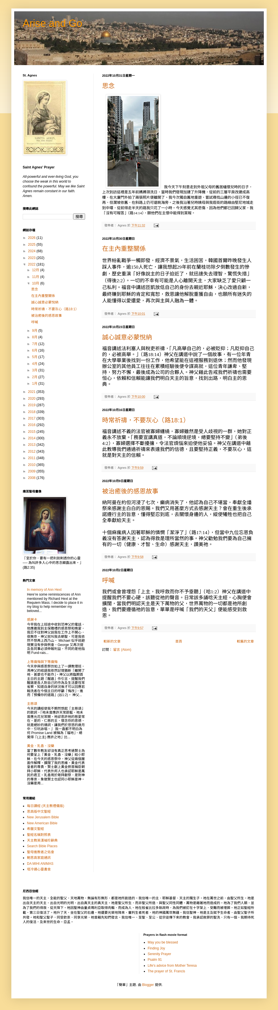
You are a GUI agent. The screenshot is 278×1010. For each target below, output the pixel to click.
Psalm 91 (155, 960)
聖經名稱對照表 (39, 835)
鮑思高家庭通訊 (39, 858)
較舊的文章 (245, 641)
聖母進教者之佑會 (40, 852)
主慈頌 (32, 704)
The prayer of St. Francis (166, 971)
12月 (36, 270)
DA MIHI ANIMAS (40, 864)
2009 (32, 471)
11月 (36, 277)
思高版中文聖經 (39, 812)
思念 (108, 85)
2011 (32, 458)
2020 (32, 399)
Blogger (148, 985)
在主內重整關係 (124, 248)
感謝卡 (32, 620)
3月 (35, 370)
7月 (35, 344)
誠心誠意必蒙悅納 (127, 337)
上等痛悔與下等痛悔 (42, 662)
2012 (32, 451)
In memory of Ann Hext (44, 590)
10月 (36, 283)
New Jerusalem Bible (43, 817)
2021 (32, 392)
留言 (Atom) (122, 650)
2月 (35, 377)
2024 (32, 251)
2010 (32, 465)
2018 (32, 412)
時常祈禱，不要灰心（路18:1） (145, 420)
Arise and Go (52, 23)
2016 (32, 425)
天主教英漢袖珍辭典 (42, 840)
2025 (32, 245)
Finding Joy (156, 948)
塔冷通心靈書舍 (39, 869)
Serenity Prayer (159, 954)
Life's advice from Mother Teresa (172, 966)
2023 (32, 258)
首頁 (178, 641)
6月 (35, 350)
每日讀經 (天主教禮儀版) (45, 806)
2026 (32, 238)
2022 (32, 264)
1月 (35, 384)
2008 (32, 478)
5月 (35, 357)
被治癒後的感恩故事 (130, 491)
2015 (32, 432)
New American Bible (42, 823)
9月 (35, 331)
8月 (35, 337)
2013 (32, 445)
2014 (32, 438)
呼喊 (108, 580)
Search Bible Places (42, 846)
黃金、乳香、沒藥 (40, 746)
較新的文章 (112, 641)
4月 (35, 364)
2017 (32, 418)
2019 (32, 405)
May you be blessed (163, 942)
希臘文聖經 (35, 829)
